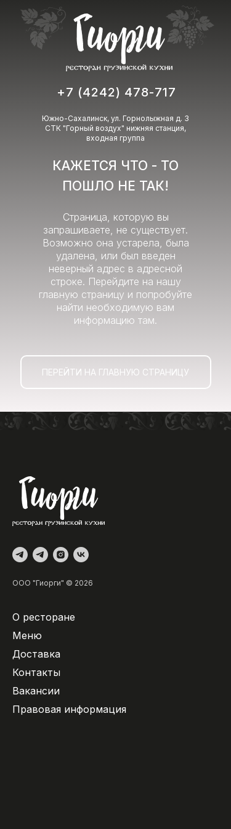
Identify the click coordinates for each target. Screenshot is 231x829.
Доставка (36, 654)
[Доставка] (40, 554)
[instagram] (60, 554)
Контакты (36, 672)
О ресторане (43, 617)
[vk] (81, 554)
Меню (27, 635)
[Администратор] (20, 554)
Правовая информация (69, 709)
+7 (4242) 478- (106, 92)
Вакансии (36, 691)
